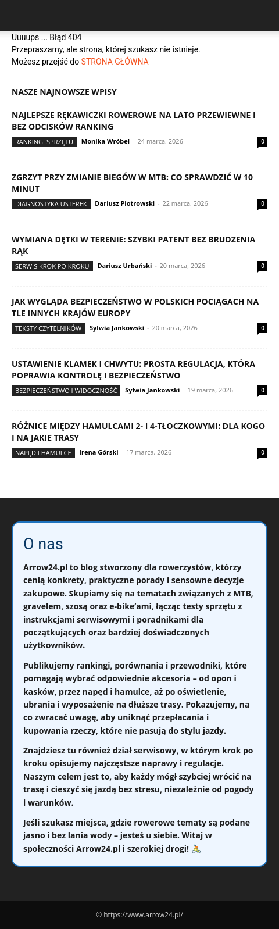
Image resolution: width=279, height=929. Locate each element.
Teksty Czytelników (48, 328)
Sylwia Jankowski (117, 327)
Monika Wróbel (105, 141)
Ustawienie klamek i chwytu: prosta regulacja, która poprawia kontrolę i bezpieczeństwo (133, 369)
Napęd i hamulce (43, 452)
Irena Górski (98, 452)
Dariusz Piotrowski (125, 203)
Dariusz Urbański (124, 265)
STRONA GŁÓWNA (115, 61)
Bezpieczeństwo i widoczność (66, 390)
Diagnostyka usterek (51, 203)
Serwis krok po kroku (52, 266)
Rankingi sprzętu (44, 141)
